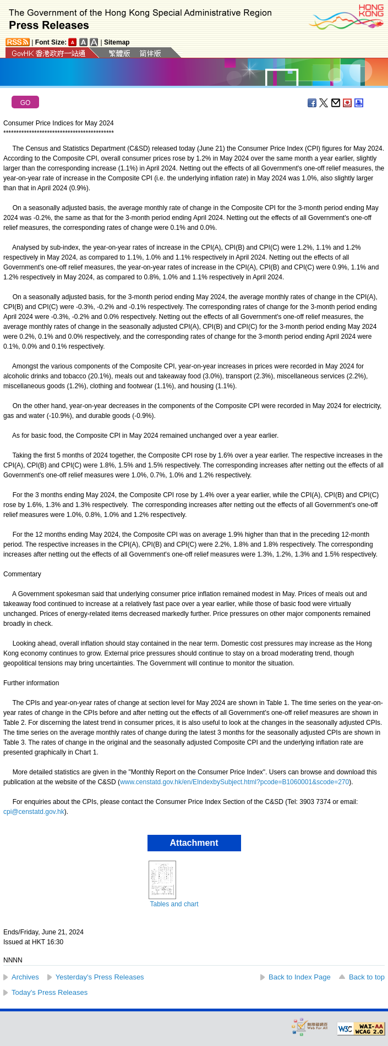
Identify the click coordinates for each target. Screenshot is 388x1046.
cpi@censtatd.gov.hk (33, 812)
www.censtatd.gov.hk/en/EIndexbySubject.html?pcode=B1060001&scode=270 (234, 782)
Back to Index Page (300, 977)
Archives (25, 977)
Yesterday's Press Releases (100, 977)
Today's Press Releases (50, 992)
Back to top (367, 977)
